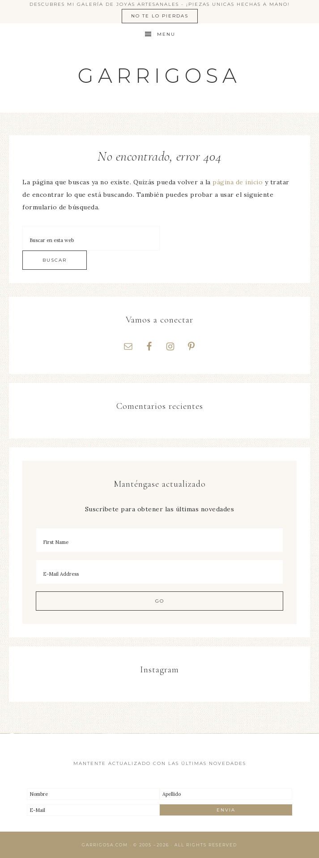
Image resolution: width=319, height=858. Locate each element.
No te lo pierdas (159, 16)
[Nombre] (93, 794)
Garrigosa (159, 75)
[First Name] (159, 540)
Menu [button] (166, 34)
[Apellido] (226, 794)
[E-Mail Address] (159, 572)
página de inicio (238, 182)
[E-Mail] (93, 810)
